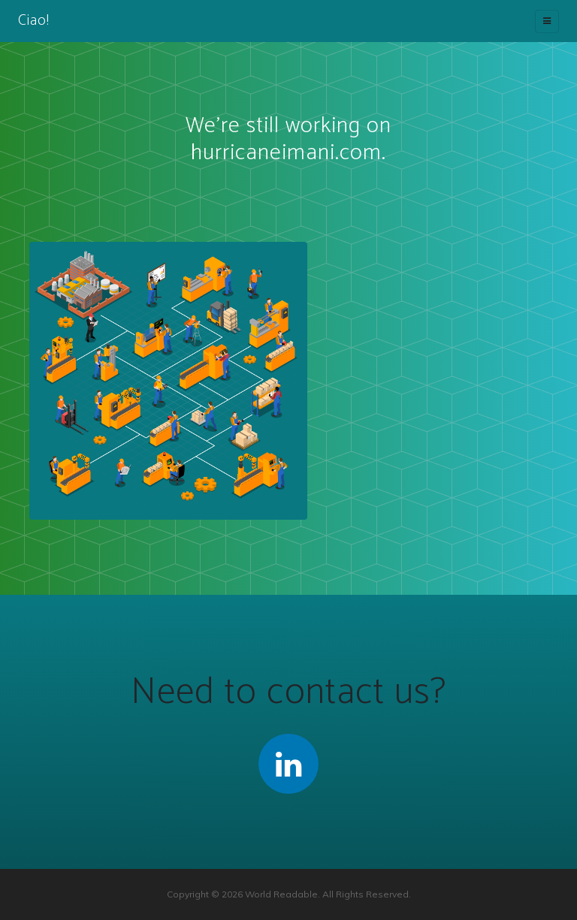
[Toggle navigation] (547, 21)
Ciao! (34, 20)
